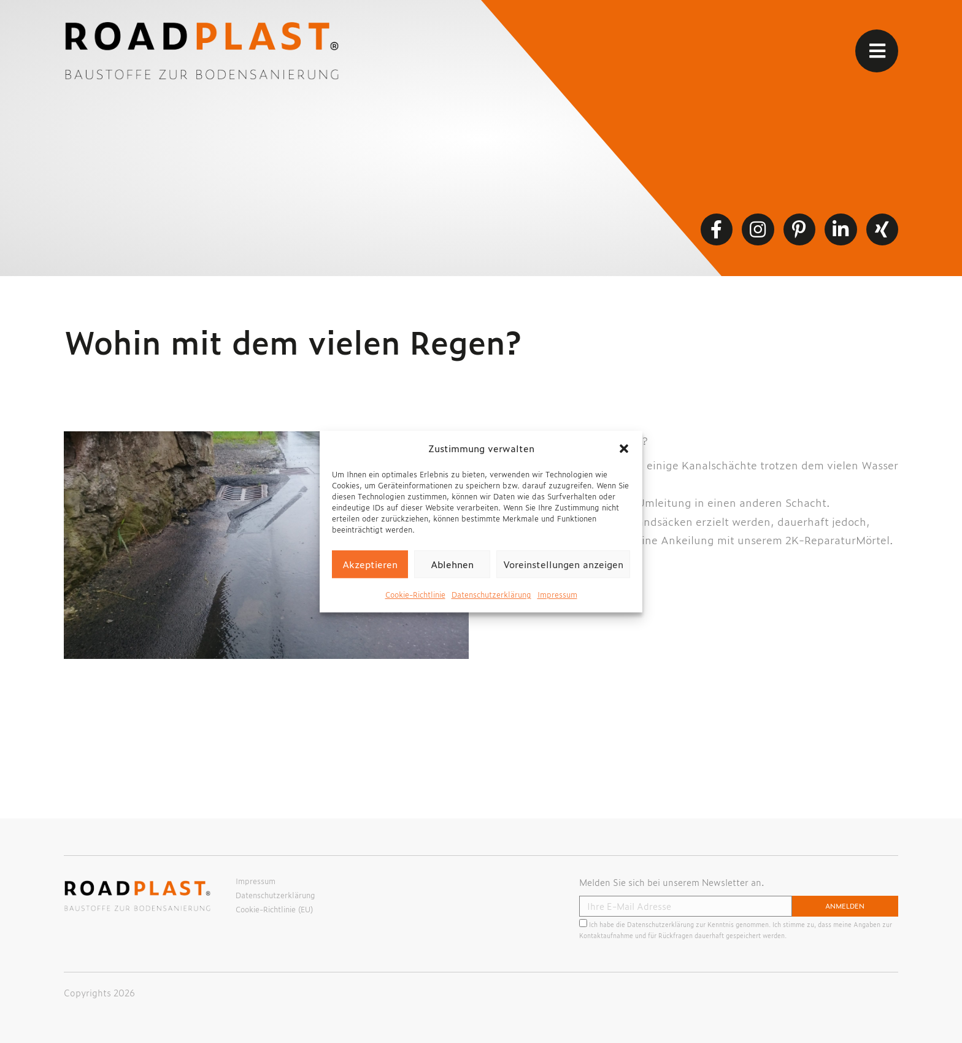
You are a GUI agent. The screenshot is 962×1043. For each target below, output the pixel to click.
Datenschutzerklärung (491, 594)
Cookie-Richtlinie (415, 594)
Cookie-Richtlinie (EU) (274, 909)
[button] (624, 448)
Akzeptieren (370, 564)
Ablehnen (452, 564)
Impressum (557, 594)
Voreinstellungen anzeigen (563, 564)
